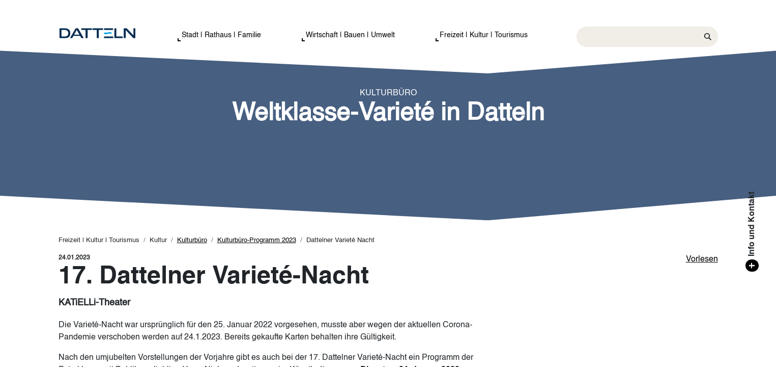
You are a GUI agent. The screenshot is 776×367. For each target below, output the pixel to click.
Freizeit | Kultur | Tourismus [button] (484, 35)
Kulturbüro (192, 240)
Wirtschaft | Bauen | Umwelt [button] (350, 35)
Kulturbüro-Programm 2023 (256, 240)
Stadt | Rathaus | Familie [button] (221, 35)
